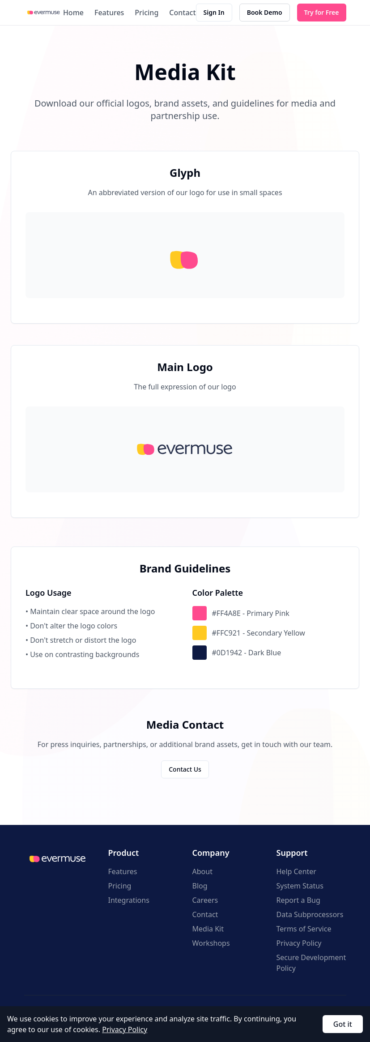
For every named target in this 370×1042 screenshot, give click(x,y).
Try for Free (321, 12)
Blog (200, 886)
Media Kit (208, 929)
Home (73, 12)
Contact (182, 12)
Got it (342, 1024)
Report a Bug (298, 900)
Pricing (146, 12)
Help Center (296, 871)
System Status (299, 886)
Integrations (128, 900)
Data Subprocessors (310, 914)
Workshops (211, 943)
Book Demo (264, 12)
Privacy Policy (299, 943)
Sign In (214, 12)
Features (109, 12)
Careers (205, 900)
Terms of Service (304, 929)
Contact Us (185, 769)
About (202, 871)
